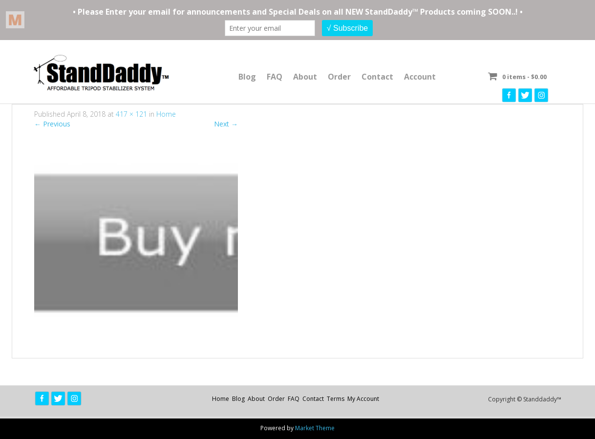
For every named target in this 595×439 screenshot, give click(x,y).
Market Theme (315, 428)
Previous (52, 123)
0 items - (524, 76)
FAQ (274, 76)
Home (166, 114)
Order (339, 76)
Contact (377, 76)
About (305, 76)
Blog (247, 76)
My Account (363, 399)
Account (420, 76)
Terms (335, 399)
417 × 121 (131, 114)
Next (226, 123)
